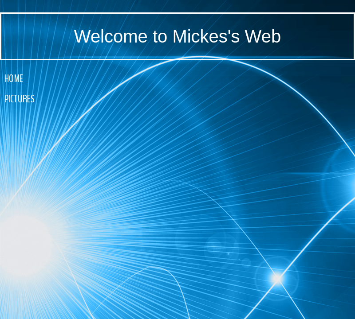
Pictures (19, 99)
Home (13, 78)
